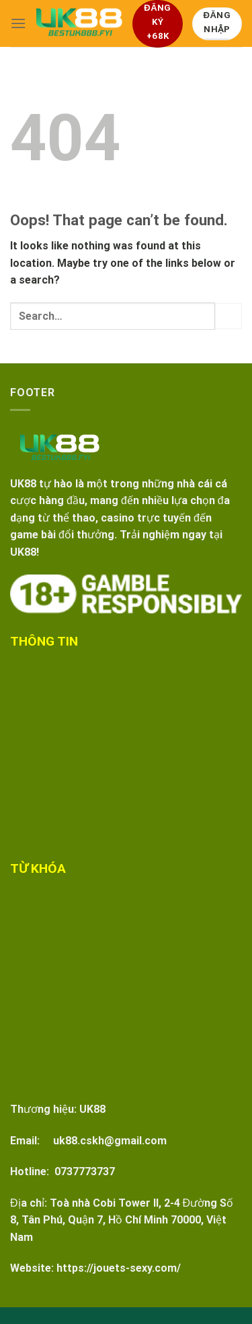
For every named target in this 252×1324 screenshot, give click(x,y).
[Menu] (18, 23)
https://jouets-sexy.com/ (118, 1268)
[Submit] (228, 316)
